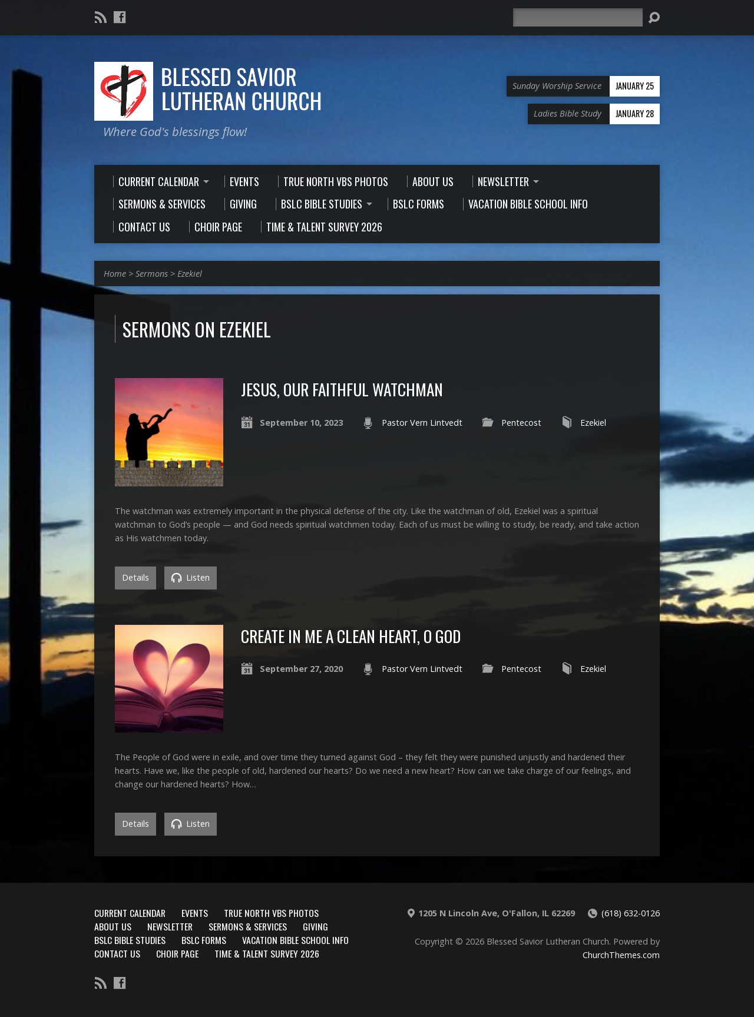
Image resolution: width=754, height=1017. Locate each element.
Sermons (151, 273)
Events (194, 913)
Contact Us (117, 953)
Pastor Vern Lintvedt (422, 422)
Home (115, 273)
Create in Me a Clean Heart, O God (351, 636)
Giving (315, 926)
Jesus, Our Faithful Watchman (342, 389)
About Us (112, 926)
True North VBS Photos (271, 913)
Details (135, 577)
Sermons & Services (248, 926)
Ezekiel (189, 273)
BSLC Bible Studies (130, 940)
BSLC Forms (203, 940)
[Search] (578, 17)
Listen (190, 577)
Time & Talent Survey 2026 (266, 953)
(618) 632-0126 (630, 913)
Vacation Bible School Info (295, 940)
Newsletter (170, 926)
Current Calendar (130, 913)
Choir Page (177, 953)
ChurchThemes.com (621, 954)
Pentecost (521, 422)
